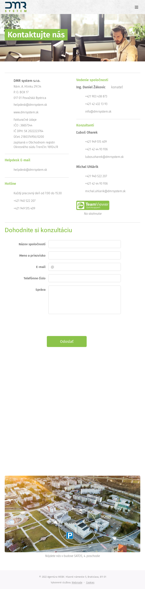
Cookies (90, 582)
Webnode (77, 582)
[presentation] (77, 324)
